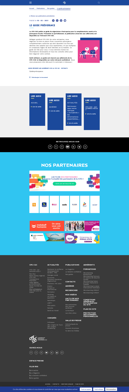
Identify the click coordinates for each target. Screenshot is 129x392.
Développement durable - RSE (53, 272)
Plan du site (89, 309)
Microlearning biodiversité (88, 273)
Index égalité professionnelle (34, 283)
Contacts (70, 282)
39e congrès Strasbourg (51, 327)
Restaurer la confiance (55, 269)
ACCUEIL (47, 384)
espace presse (36, 361)
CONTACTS (55, 384)
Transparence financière (34, 280)
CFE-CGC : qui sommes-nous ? (35, 270)
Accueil (31, 8)
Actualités (53, 265)
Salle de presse (73, 320)
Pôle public (51, 306)
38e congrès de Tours (55, 325)
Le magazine (69, 269)
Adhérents (89, 265)
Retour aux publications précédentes (43, 16)
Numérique (51, 300)
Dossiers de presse (72, 328)
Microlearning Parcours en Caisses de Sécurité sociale (91, 278)
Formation (51, 292)
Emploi (49, 286)
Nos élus (32, 274)
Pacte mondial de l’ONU (35, 286)
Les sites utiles (70, 313)
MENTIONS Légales (67, 384)
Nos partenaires (71, 305)
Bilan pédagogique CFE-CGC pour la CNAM (35, 291)
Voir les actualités (64, 184)
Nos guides (51, 8)
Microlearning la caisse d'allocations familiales (91, 287)
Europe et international (51, 288)
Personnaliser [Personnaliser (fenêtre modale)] (111, 389)
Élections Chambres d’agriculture (54, 280)
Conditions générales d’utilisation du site (90, 302)
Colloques (51, 322)
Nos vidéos (71, 295)
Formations (89, 269)
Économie (50, 278)
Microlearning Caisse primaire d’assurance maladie (90, 283)
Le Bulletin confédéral (73, 272)
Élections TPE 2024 (54, 284)
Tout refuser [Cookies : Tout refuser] (98, 389)
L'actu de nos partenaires (72, 299)
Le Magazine (34, 373)
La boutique (69, 311)
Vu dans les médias (72, 331)
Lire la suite (37, 106)
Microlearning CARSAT (91, 293)
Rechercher (71, 290)
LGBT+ (49, 303)
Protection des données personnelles (90, 314)
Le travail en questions (51, 297)
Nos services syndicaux (69, 307)
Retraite (50, 308)
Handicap (50, 295)
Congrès (51, 318)
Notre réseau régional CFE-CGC (37, 276)
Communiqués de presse (71, 325)
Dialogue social (52, 275)
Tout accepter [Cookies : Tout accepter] (86, 389)
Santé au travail (53, 311)
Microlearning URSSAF (91, 290)
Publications (41, 8)
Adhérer (69, 286)
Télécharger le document (38, 77)
